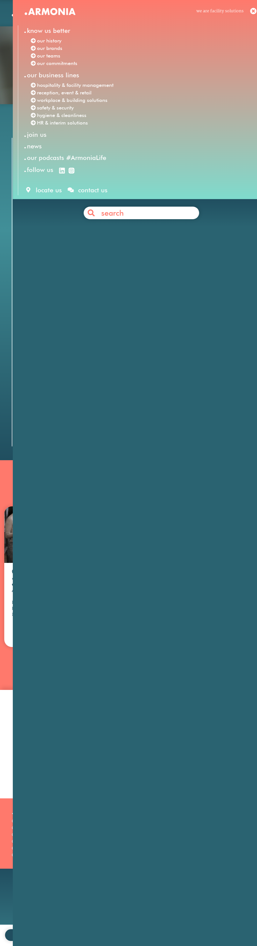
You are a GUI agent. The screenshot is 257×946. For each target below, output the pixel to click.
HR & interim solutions (95, 229)
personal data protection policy (165, 927)
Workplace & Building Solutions (123, 876)
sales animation (111, 370)
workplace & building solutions (125, 222)
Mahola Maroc (73, 341)
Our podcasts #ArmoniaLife (39, 876)
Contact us (138, 407)
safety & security (184, 222)
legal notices (120, 927)
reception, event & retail (58, 222)
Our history (23, 849)
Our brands (23, 856)
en (166, 15)
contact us (92, 927)
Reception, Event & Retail (117, 849)
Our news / (39, 121)
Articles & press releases (196, 876)
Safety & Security (109, 869)
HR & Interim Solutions (115, 863)
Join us (179, 842)
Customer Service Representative (131, 250)
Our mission (24, 842)
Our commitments (30, 869)
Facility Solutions (79, 208)
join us (70, 927)
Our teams (22, 863)
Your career (183, 856)
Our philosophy (187, 849)
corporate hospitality (154, 363)
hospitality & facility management (198, 215)
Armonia (46, 208)
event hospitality (201, 363)
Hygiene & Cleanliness (114, 856)
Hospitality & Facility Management (126, 842)
